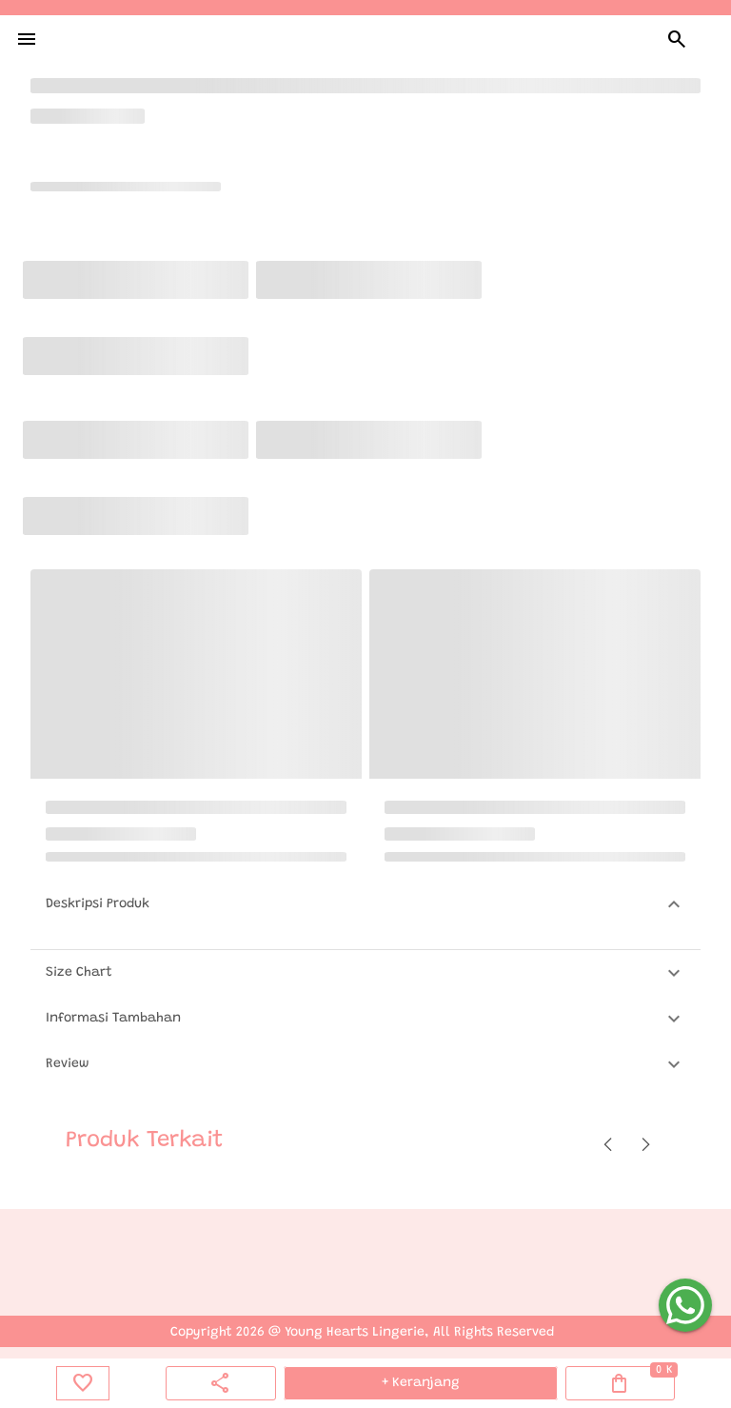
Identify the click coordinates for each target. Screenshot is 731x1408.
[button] (365, 904)
